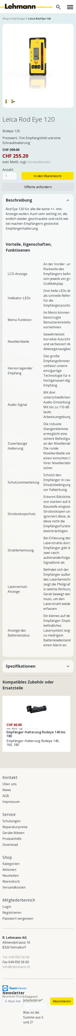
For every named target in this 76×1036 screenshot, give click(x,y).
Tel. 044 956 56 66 (15, 957)
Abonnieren (62, 1001)
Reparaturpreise (15, 827)
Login (6, 906)
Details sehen (12, 698)
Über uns (9, 784)
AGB (5, 796)
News (6, 790)
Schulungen (11, 821)
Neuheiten (10, 875)
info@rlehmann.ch (16, 967)
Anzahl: (7, 169)
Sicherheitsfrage (33, 1000)
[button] (38, 200)
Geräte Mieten (13, 833)
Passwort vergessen (17, 918)
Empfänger (18, 18)
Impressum (11, 801)
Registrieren (11, 912)
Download (10, 844)
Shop (5, 18)
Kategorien (10, 863)
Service (9, 814)
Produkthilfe (11, 838)
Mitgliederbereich (18, 900)
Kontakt (9, 777)
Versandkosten (38, 162)
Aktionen (9, 869)
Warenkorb (11, 881)
